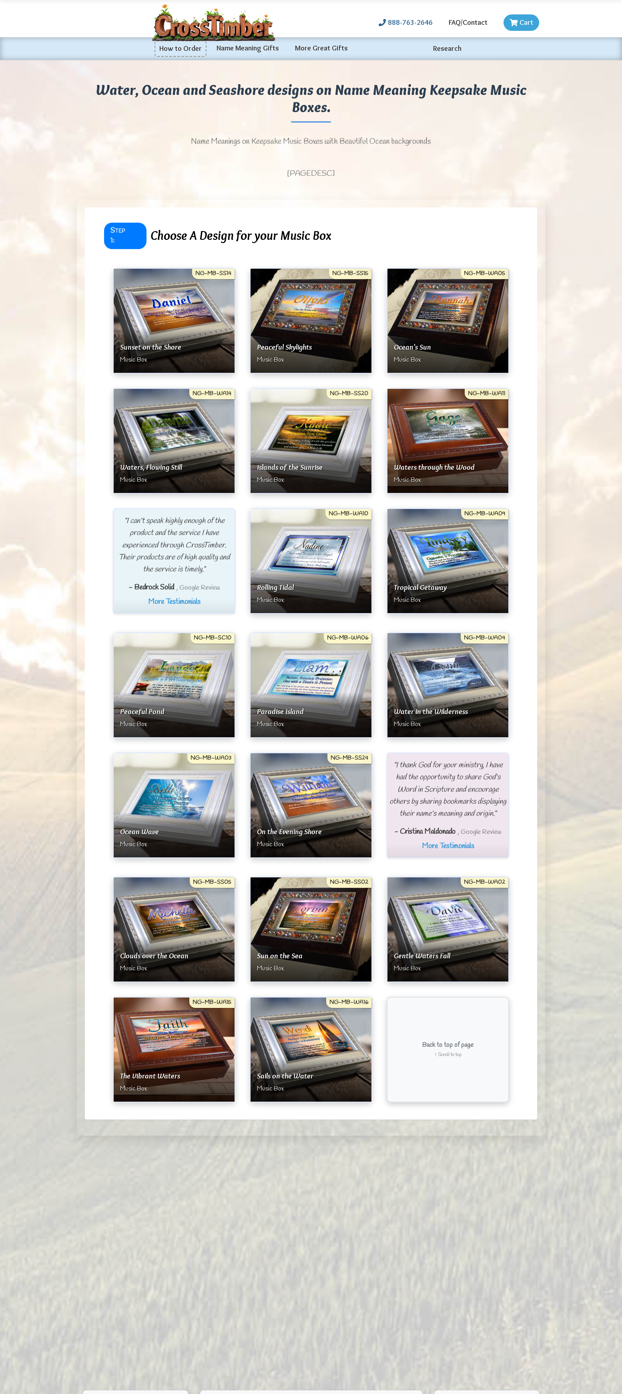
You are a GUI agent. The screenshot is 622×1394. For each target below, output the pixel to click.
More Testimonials (174, 602)
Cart (521, 22)
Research (447, 48)
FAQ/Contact (468, 22)
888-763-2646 (406, 22)
